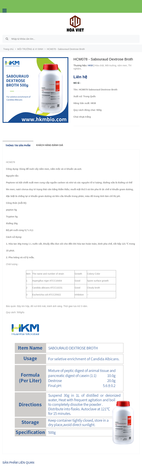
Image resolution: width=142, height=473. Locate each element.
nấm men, (122, 65)
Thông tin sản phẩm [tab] (18, 145)
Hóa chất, (100, 65)
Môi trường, (111, 65)
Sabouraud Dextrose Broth (29, 162)
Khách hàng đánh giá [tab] (49, 145)
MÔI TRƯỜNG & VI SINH (30, 49)
